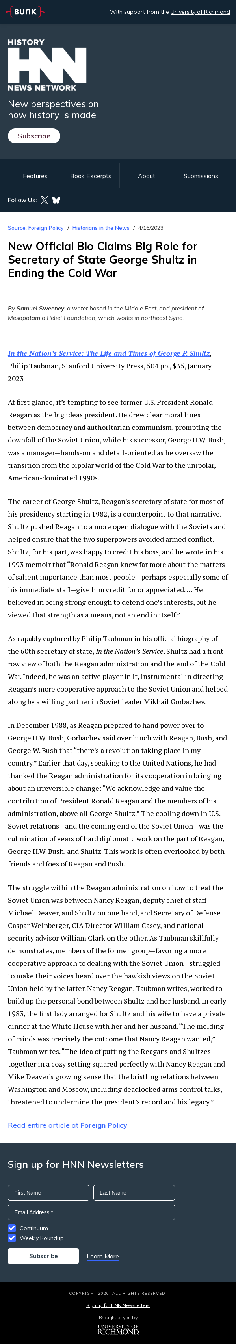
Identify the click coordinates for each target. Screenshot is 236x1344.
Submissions (201, 176)
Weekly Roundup (42, 1238)
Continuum (34, 1228)
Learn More (103, 1256)
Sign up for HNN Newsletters (118, 1305)
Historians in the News (101, 227)
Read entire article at (67, 1125)
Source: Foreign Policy (36, 227)
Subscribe (34, 135)
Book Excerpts (90, 176)
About (146, 176)
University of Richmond (200, 11)
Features (35, 176)
